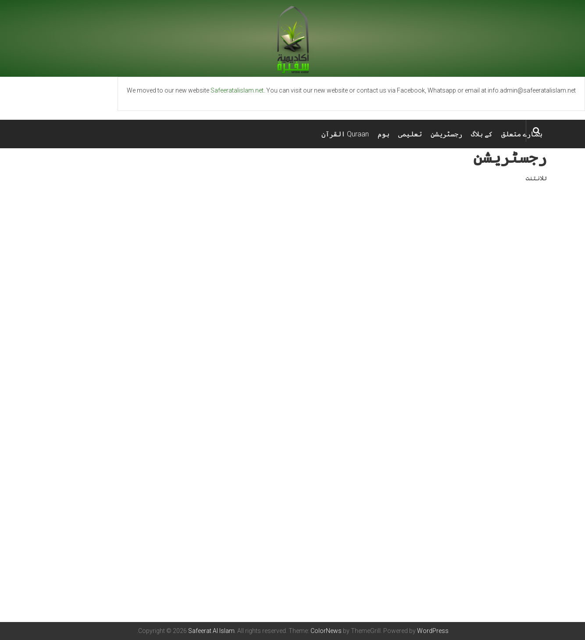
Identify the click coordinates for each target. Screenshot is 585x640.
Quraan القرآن (345, 134)
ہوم (383, 134)
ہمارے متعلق (521, 134)
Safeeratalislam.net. (237, 90)
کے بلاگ (481, 134)
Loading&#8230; (292, 386)
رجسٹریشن (446, 134)
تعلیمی (410, 134)
